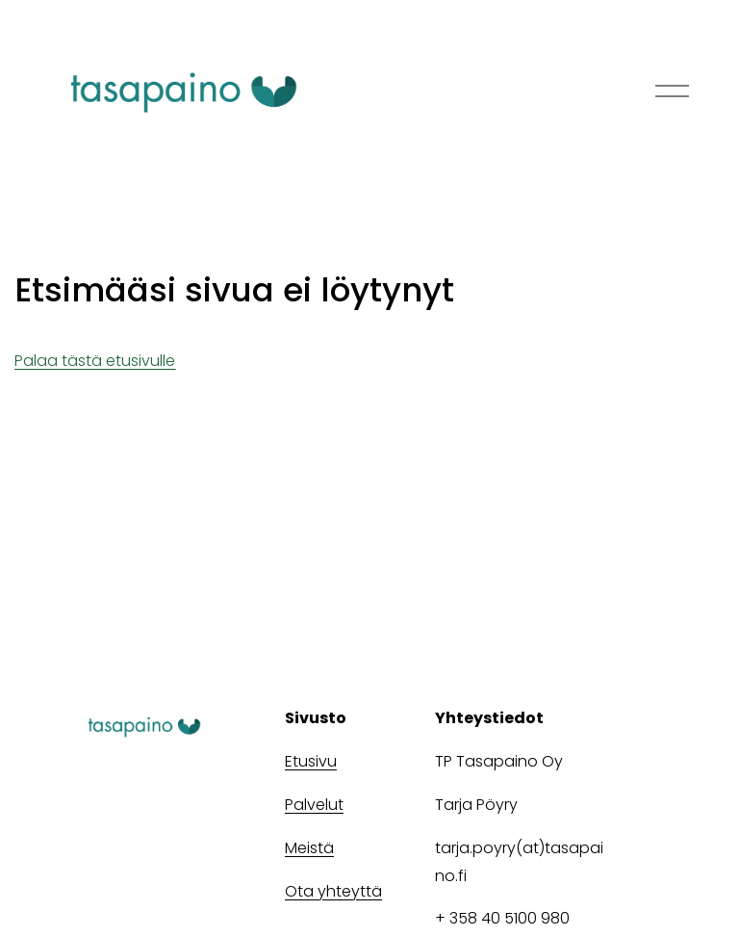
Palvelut (314, 805)
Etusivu (311, 761)
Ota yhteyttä (333, 891)
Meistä (309, 848)
